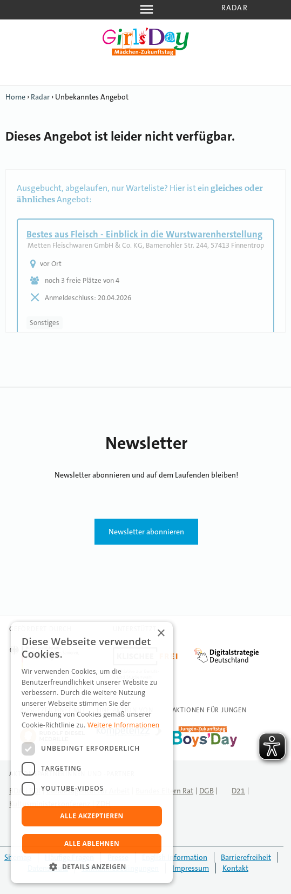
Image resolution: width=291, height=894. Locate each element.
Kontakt (235, 868)
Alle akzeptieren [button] (92, 815)
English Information (174, 857)
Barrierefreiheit (246, 857)
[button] (92, 866)
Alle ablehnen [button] (91, 843)
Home (15, 97)
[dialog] (92, 752)
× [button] (161, 634)
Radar (234, 7)
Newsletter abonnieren (146, 532)
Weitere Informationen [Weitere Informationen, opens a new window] (123, 725)
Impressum (190, 868)
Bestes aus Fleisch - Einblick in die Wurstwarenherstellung (144, 234)
